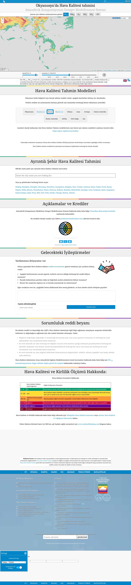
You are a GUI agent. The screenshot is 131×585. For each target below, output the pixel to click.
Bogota (18, 190)
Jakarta (29, 190)
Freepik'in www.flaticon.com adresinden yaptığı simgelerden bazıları (72, 513)
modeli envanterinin (56, 266)
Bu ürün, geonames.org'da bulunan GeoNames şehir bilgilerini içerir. (73, 496)
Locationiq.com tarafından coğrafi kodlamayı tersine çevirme (73, 517)
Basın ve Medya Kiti (24, 486)
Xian (74, 187)
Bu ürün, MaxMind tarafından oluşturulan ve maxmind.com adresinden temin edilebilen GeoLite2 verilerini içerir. (72, 490)
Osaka (98, 187)
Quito (103, 190)
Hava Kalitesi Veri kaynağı (26, 506)
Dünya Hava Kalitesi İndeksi (28, 463)
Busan (109, 187)
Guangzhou (59, 187)
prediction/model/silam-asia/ (71, 219)
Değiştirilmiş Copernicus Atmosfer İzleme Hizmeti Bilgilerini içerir (72, 509)
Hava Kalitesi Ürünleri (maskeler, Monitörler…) (33, 512)
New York (45, 193)
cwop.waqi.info (60, 505)
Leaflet (94, 70)
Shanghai (25, 187)
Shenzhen (50, 187)
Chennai (52, 190)
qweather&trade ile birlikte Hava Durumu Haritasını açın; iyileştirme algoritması (73, 500)
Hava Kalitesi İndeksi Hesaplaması (29, 508)
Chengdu (33, 187)
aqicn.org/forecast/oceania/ (68, 245)
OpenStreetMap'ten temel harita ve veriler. (71, 521)
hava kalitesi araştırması (27, 490)
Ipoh (29, 193)
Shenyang (42, 187)
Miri (38, 193)
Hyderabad (75, 190)
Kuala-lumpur (20, 193)
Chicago (59, 193)
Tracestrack (128, 70)
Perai (34, 193)
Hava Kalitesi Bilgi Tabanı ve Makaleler (31, 494)
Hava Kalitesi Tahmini (25, 510)
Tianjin (80, 187)
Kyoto (93, 187)
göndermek (82, 537)
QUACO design (62, 528)
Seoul (104, 187)
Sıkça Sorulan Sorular (26, 502)
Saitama (87, 187)
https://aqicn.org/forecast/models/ (65, 131)
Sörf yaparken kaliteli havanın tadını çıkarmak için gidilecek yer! (73, 524)
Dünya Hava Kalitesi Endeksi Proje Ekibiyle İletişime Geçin (34, 483)
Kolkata (60, 190)
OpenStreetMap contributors (110, 70)
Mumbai (67, 190)
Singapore (110, 190)
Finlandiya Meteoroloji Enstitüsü (102, 211)
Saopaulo (96, 190)
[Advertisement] (65, 443)
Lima (90, 190)
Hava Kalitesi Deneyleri (26, 496)
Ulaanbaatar (38, 190)
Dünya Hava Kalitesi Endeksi (44, 461)
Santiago (84, 190)
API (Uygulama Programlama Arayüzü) (31, 514)
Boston (65, 193)
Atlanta (72, 193)
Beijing (18, 187)
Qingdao (68, 187)
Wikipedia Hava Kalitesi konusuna (80, 415)
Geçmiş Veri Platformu (25, 515)
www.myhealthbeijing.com (88, 424)
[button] (2, 19)
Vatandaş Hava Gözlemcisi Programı (69, 504)
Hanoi (46, 190)
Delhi (24, 190)
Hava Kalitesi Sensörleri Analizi (28, 498)
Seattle (52, 193)
